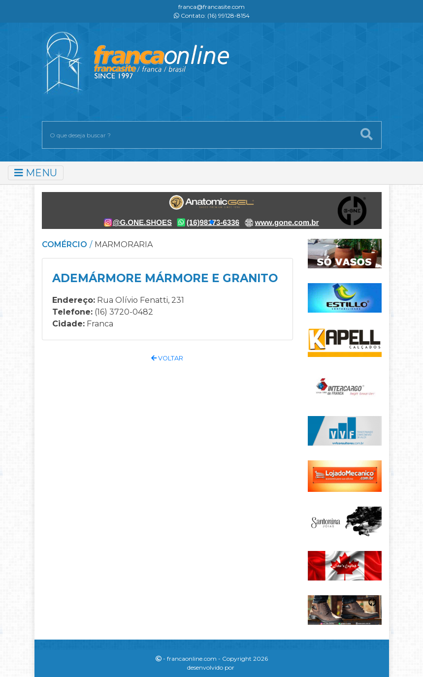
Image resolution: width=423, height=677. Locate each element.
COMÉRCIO (64, 244)
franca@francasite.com (211, 6)
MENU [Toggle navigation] (35, 173)
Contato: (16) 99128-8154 (212, 15)
